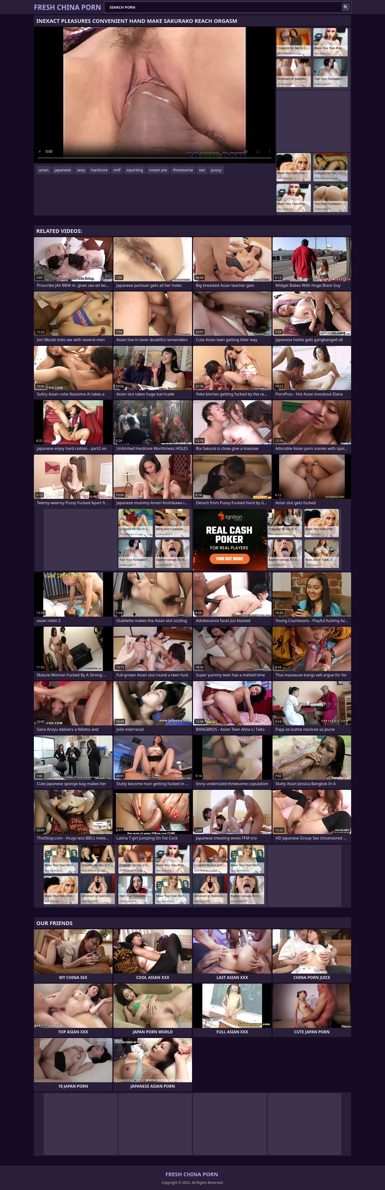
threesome (183, 170)
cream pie (158, 170)
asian (44, 170)
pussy (216, 170)
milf (117, 170)
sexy (81, 170)
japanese (63, 170)
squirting (134, 170)
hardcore (99, 170)
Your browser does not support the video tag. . (154, 95)
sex (202, 170)
